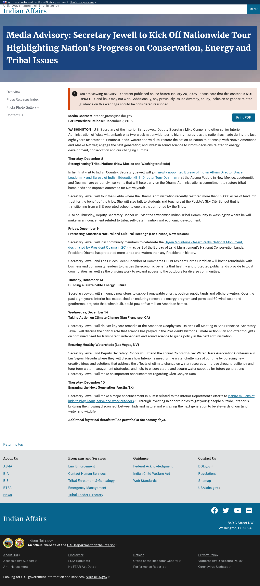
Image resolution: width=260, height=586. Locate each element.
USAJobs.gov (209, 488)
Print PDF (243, 117)
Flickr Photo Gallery (23, 107)
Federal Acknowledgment (153, 466)
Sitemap (204, 481)
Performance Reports (150, 566)
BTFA (7, 488)
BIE (6, 481)
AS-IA (7, 466)
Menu (254, 9)
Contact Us (14, 115)
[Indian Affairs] (125, 11)
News (7, 495)
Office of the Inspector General (157, 560)
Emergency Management (87, 488)
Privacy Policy (208, 555)
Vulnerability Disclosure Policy (220, 560)
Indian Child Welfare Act (151, 474)
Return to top (13, 444)
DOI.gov (205, 466)
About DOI (12, 555)
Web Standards (145, 481)
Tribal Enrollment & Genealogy (91, 481)
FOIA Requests (79, 560)
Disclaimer (75, 555)
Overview (13, 92)
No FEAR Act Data (82, 566)
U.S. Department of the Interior (92, 545)
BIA (6, 474)
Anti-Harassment (15, 566)
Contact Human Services (87, 474)
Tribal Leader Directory (85, 495)
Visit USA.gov (98, 577)
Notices (138, 555)
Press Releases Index (22, 100)
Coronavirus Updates (214, 566)
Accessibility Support (20, 560)
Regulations (207, 474)
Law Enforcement (81, 466)
